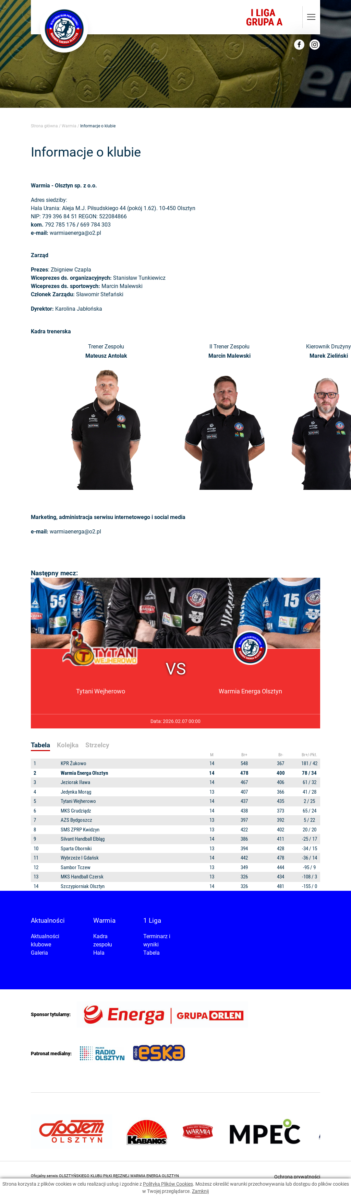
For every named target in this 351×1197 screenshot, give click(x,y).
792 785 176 (60, 224)
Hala (99, 952)
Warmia (69, 126)
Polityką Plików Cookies (168, 1184)
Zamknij (200, 1191)
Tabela (151, 952)
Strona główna (44, 126)
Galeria (39, 952)
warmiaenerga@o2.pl (75, 233)
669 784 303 (95, 224)
